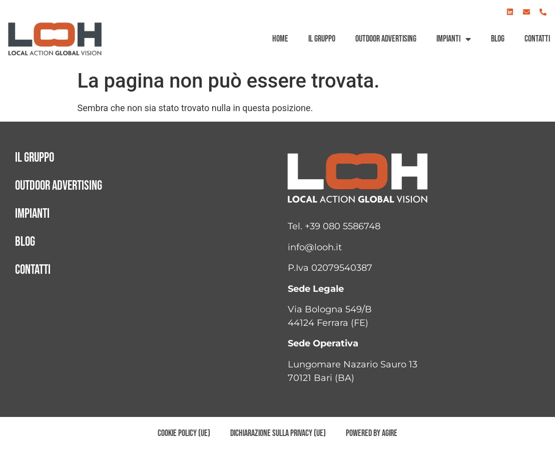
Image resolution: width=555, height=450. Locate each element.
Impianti (453, 39)
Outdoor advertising (385, 39)
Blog (497, 39)
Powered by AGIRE (371, 433)
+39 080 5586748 (342, 226)
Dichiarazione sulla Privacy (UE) (278, 433)
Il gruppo (321, 39)
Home (280, 39)
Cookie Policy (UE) (184, 433)
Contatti (537, 39)
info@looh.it (315, 247)
